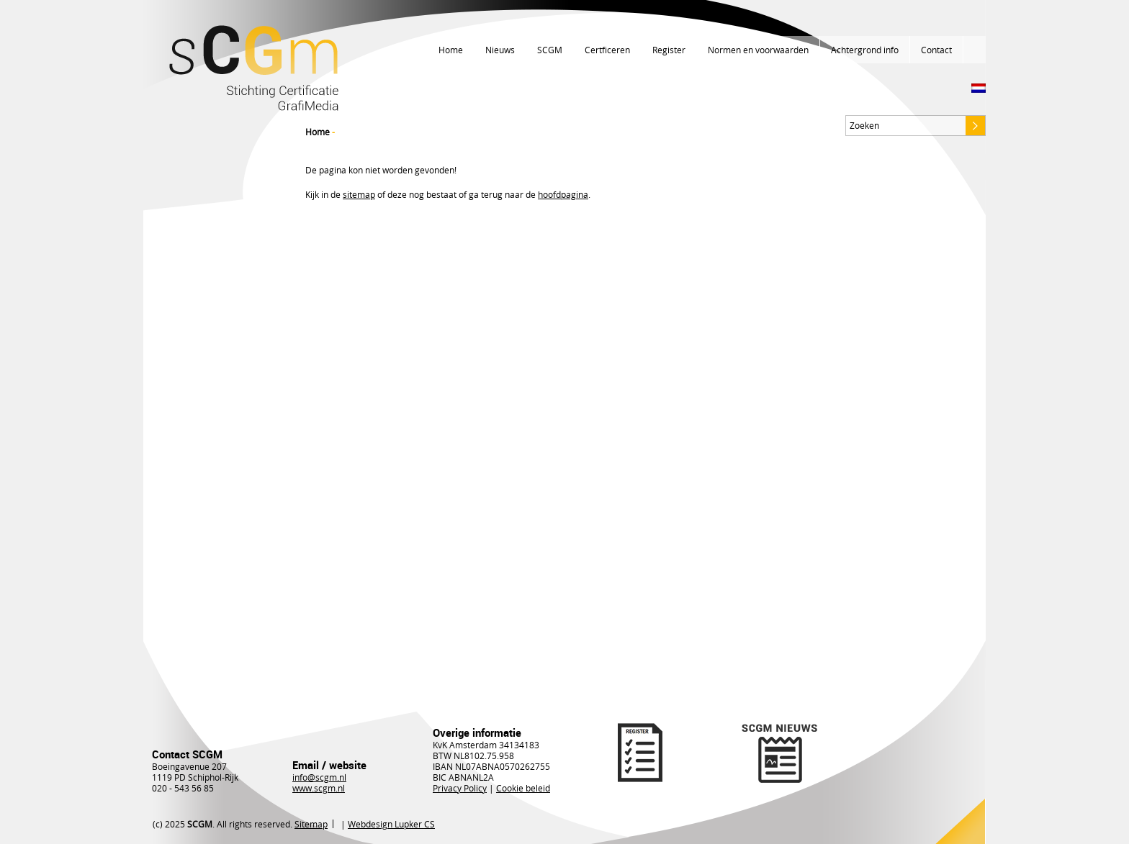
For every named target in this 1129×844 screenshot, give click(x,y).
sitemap (359, 194)
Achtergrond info (865, 49)
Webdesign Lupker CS (391, 824)
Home (450, 49)
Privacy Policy (460, 788)
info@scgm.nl (319, 777)
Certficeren (607, 49)
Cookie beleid (523, 788)
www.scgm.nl (318, 788)
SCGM (549, 49)
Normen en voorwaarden (758, 49)
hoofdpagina (563, 194)
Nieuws (500, 49)
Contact (936, 49)
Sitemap (311, 824)
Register (668, 49)
